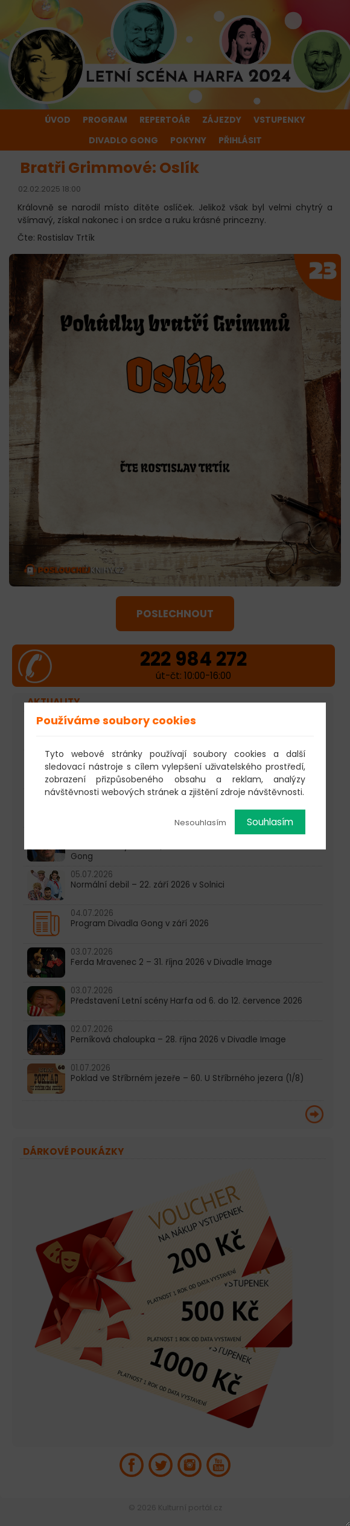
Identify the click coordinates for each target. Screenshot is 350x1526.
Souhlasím (270, 822)
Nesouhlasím (200, 822)
